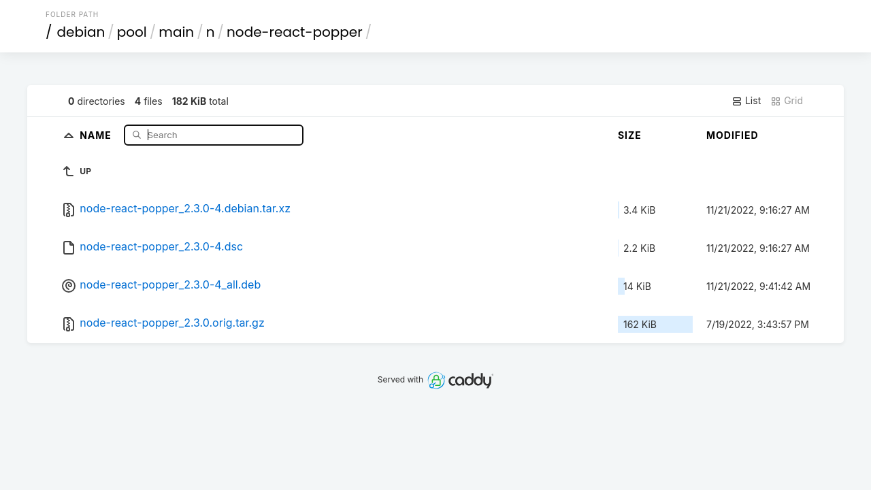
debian (81, 32)
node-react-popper (295, 32)
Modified (732, 135)
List (746, 101)
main (176, 32)
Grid (786, 101)
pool (132, 32)
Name (97, 134)
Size (630, 135)
